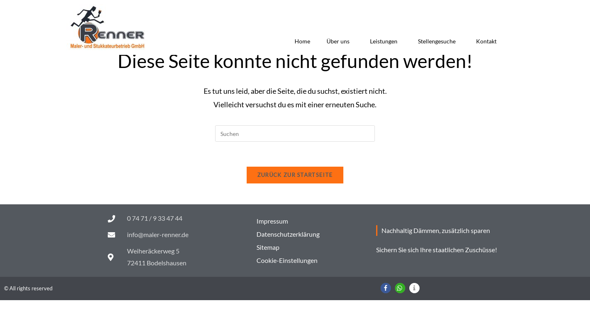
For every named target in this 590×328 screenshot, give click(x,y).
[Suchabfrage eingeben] (295, 161)
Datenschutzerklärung (288, 262)
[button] (386, 316)
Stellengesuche (439, 41)
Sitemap (267, 275)
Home (302, 41)
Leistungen (386, 41)
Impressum (272, 249)
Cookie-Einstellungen (287, 288)
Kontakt (486, 41)
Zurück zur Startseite (295, 202)
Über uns (340, 41)
